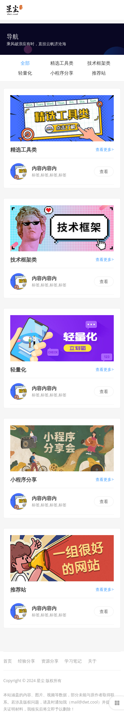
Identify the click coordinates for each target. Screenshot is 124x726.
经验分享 (26, 661)
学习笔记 (73, 661)
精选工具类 (61, 63)
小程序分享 (61, 73)
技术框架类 (98, 63)
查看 (104, 171)
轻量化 (25, 73)
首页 (7, 661)
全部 (25, 63)
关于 (92, 661)
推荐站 (99, 73)
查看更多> (105, 149)
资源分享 (50, 661)
